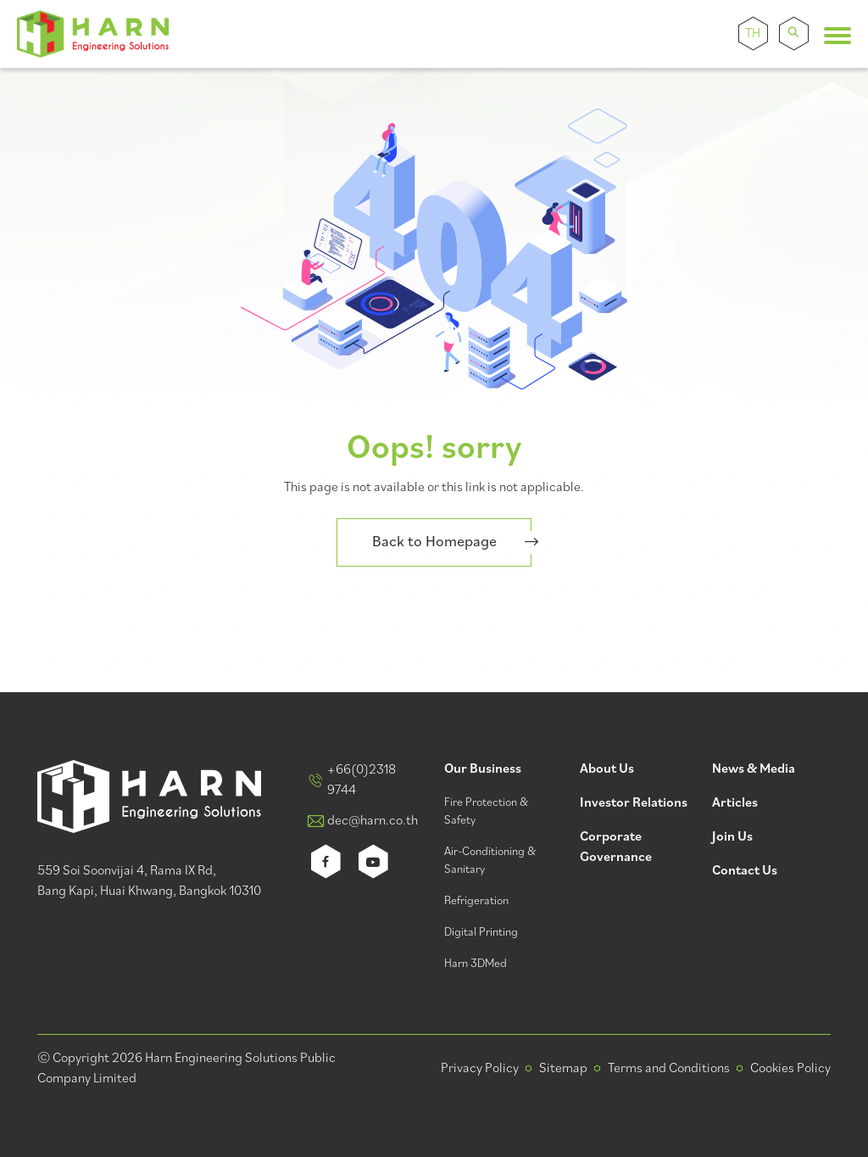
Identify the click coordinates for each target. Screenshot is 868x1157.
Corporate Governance (616, 848)
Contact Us (744, 871)
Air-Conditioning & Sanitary (490, 861)
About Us (607, 770)
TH (752, 33)
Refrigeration (476, 901)
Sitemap (563, 1068)
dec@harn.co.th (372, 821)
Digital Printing (481, 932)
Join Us (732, 838)
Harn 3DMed (475, 964)
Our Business (482, 770)
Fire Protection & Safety (486, 812)
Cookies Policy (790, 1068)
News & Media (753, 770)
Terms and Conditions (669, 1068)
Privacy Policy (480, 1068)
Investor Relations (633, 804)
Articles (735, 804)
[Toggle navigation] (837, 35)
